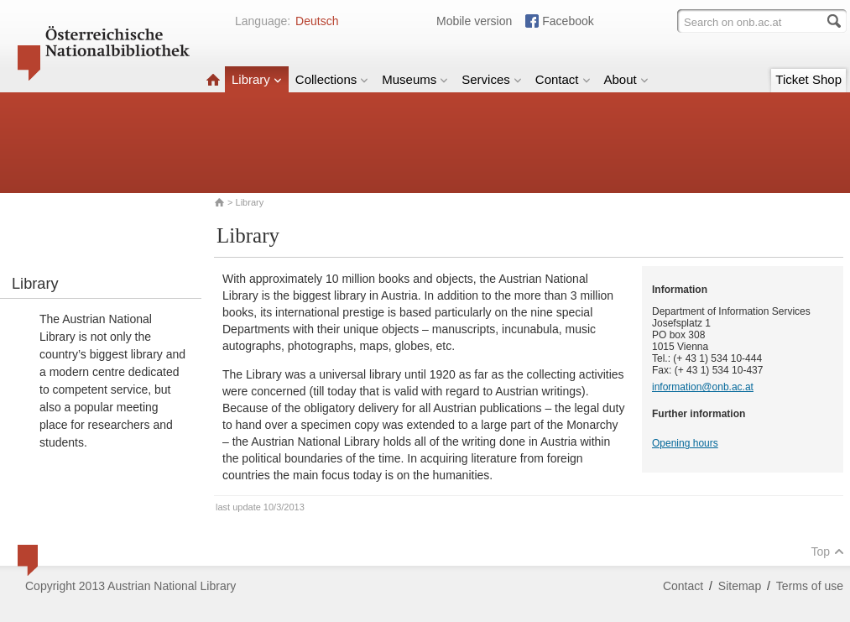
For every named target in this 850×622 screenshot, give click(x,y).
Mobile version (474, 21)
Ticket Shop (808, 79)
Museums (415, 79)
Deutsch (316, 21)
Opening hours (685, 443)
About (626, 79)
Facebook (567, 21)
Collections (331, 79)
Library (257, 79)
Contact (563, 79)
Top (827, 551)
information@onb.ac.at (703, 387)
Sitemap (739, 586)
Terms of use (809, 586)
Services (492, 79)
